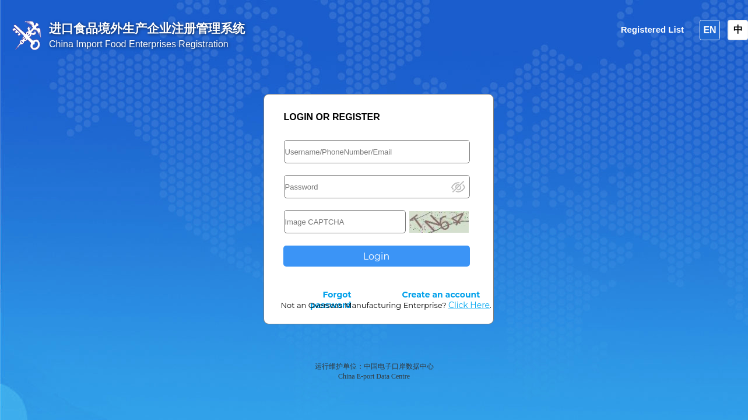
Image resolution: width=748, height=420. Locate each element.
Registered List (652, 29)
